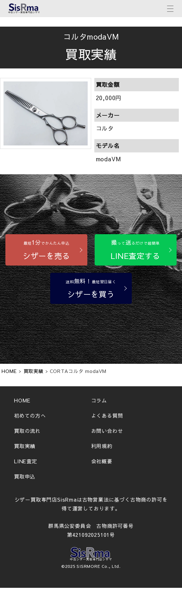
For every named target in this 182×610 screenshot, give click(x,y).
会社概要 (101, 461)
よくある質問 (107, 415)
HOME (22, 400)
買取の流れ (27, 430)
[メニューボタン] (170, 8)
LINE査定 (25, 461)
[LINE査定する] (136, 250)
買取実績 (24, 445)
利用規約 (101, 445)
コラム (99, 400)
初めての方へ (30, 415)
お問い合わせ (107, 430)
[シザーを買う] (91, 288)
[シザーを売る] (46, 250)
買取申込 (24, 476)
